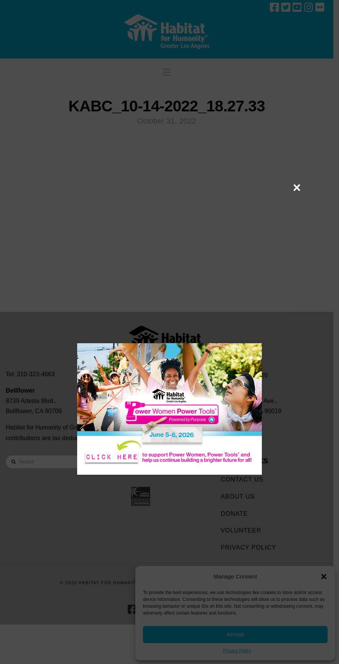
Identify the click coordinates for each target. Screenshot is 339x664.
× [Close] (297, 187)
